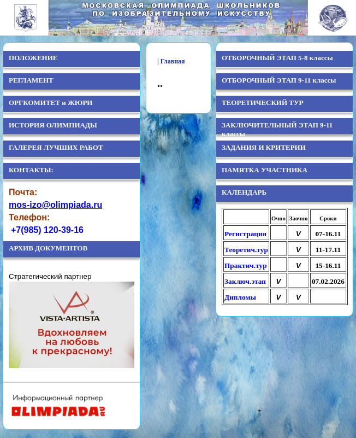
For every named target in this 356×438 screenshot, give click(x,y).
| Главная (171, 61)
